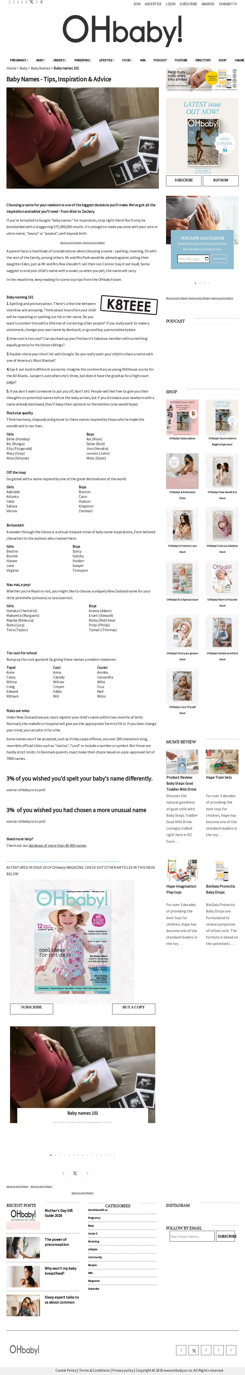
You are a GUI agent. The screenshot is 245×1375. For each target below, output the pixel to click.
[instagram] (207, 1349)
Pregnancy (19, 60)
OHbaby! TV (228, 4)
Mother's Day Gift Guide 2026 (59, 1212)
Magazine (94, 1280)
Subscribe (188, 4)
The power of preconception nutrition (57, 1243)
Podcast (160, 60)
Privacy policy (123, 1369)
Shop (223, 60)
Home (11, 68)
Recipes (92, 1264)
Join (136, 4)
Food (127, 60)
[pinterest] (219, 1349)
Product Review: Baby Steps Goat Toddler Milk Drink (181, 783)
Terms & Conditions (95, 1369)
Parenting (82, 60)
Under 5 (59, 60)
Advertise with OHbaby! (71, 242)
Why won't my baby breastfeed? (60, 1270)
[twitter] (30, 2)
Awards (208, 4)
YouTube (181, 60)
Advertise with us (98, 1209)
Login (170, 4)
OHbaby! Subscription (182, 438)
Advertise (153, 4)
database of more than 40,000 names (58, 845)
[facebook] (183, 1349)
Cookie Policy (66, 1369)
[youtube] (231, 1349)
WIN (142, 60)
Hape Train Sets (219, 777)
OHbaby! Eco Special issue (182, 599)
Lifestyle (106, 60)
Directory (203, 60)
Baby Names (40, 68)
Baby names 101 (82, 1113)
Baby (40, 60)
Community (95, 1256)
